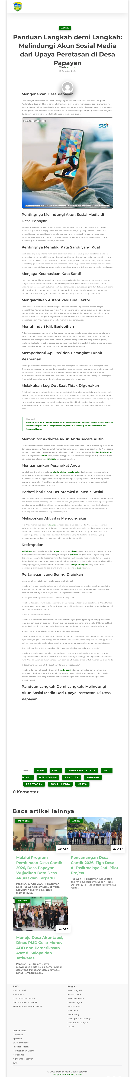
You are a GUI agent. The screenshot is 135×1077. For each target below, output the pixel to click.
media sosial (65, 670)
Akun (40, 768)
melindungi (56, 472)
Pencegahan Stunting (79, 1007)
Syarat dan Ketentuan (56, 1070)
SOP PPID (18, 983)
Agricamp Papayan (23, 1047)
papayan (92, 771)
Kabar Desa (24, 809)
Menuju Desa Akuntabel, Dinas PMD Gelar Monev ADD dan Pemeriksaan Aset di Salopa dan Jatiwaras (39, 936)
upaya (52, 525)
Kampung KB (75, 979)
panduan (74, 554)
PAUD (71, 1015)
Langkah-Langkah (82, 768)
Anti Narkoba (75, 995)
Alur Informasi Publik (24, 987)
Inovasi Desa (74, 983)
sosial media (50, 459)
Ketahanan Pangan (78, 1011)
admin (71, 67)
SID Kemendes (20, 1031)
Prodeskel (18, 1023)
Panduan (72, 771)
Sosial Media (60, 774)
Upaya (82, 774)
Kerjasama (18, 1043)
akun (44, 455)
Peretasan (34, 774)
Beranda (22, 889)
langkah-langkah (104, 452)
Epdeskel (17, 1027)
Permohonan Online (23, 1039)
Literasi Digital (75, 991)
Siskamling (73, 1003)
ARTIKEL (65, 27)
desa (74, 551)
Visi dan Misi (19, 979)
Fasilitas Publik (20, 1035)
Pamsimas (73, 999)
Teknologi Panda (74, 1063)
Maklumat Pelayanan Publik (27, 995)
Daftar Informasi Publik (25, 991)
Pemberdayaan (76, 987)
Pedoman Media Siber (86, 1070)
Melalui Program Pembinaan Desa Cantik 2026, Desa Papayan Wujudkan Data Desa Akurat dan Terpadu (39, 856)
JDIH (15, 1051)
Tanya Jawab (110, 1070)
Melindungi (48, 771)
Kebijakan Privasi (30, 1070)
